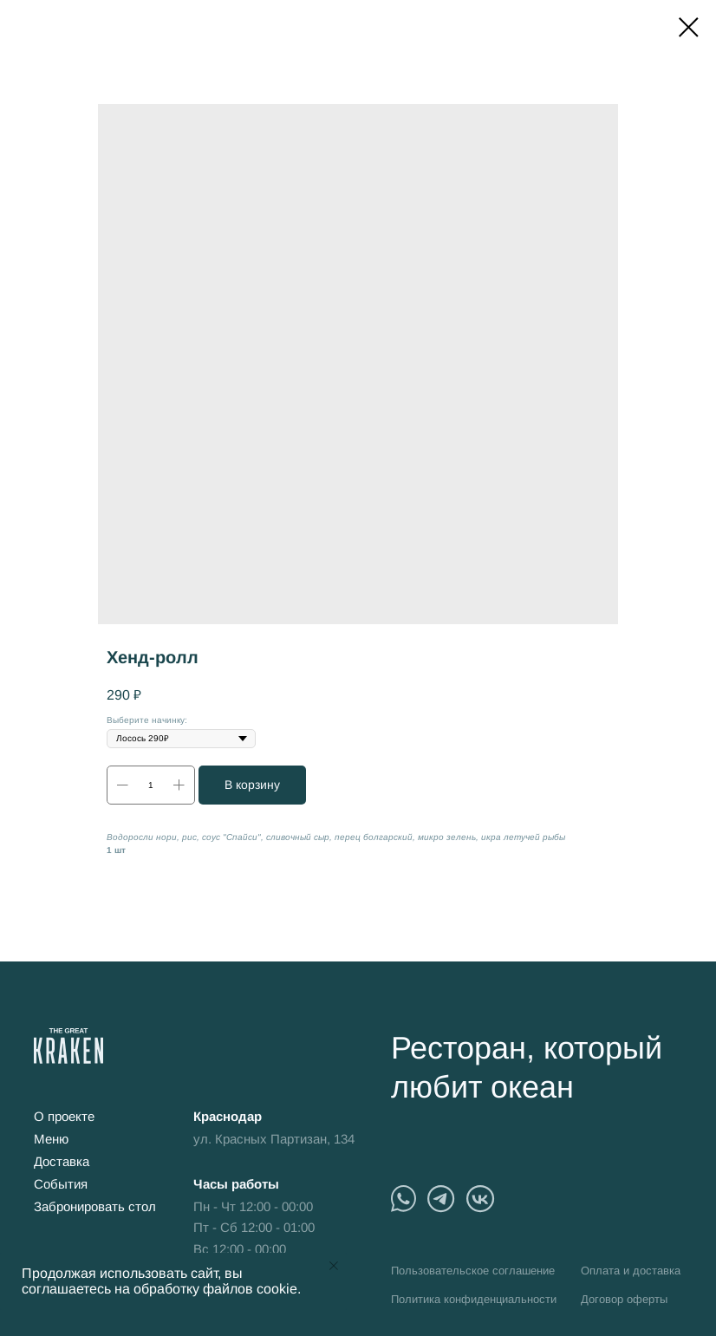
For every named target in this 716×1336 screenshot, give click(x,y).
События (61, 1183)
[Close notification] (333, 1265)
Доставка (61, 1161)
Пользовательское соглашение (473, 1270)
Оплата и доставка (630, 1270)
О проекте (64, 1116)
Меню (51, 1138)
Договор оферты (624, 1299)
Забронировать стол (95, 1206)
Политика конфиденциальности (474, 1299)
